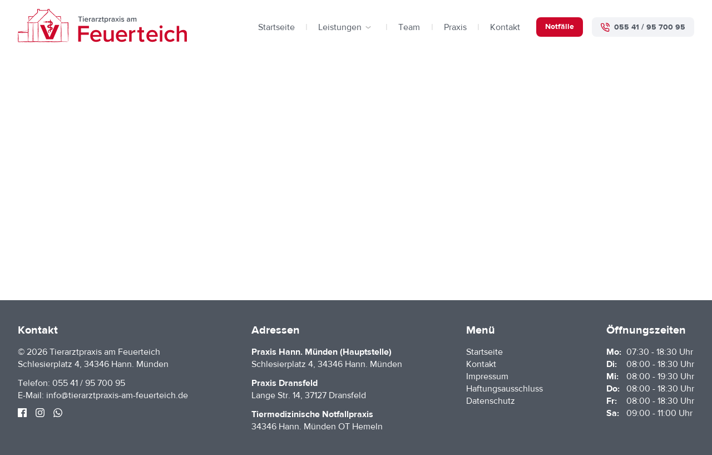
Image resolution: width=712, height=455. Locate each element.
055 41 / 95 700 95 (88, 383)
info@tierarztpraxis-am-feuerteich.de (117, 395)
